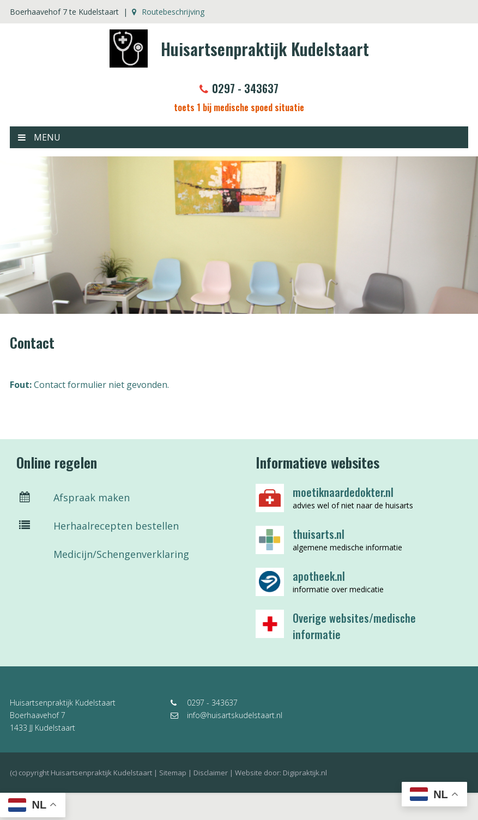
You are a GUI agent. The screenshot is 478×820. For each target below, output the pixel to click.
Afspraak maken (73, 497)
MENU (39, 137)
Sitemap (172, 773)
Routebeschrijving (168, 12)
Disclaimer (210, 773)
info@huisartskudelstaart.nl (226, 715)
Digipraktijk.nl (305, 773)
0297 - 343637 (239, 88)
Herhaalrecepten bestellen (97, 525)
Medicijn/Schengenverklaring (102, 554)
